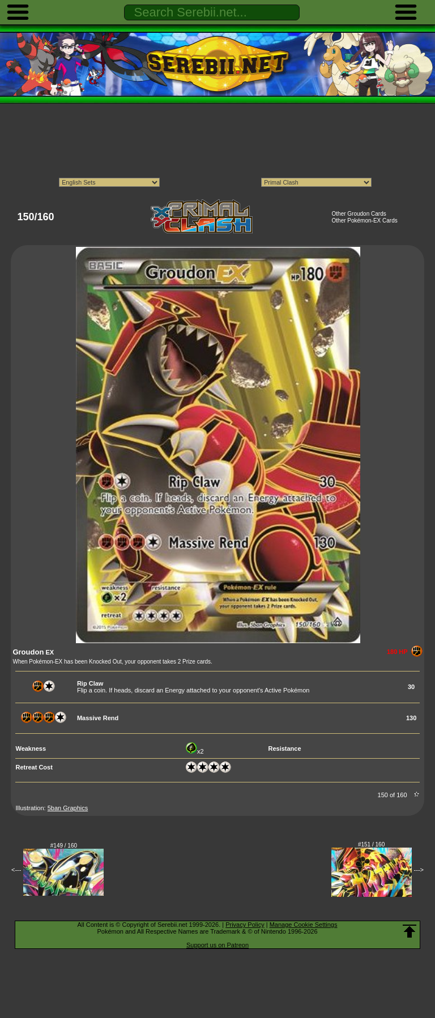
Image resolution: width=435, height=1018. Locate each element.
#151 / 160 (371, 844)
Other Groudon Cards (359, 214)
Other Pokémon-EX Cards (365, 220)
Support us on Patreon (217, 945)
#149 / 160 (63, 845)
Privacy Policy (244, 924)
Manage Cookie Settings (304, 924)
